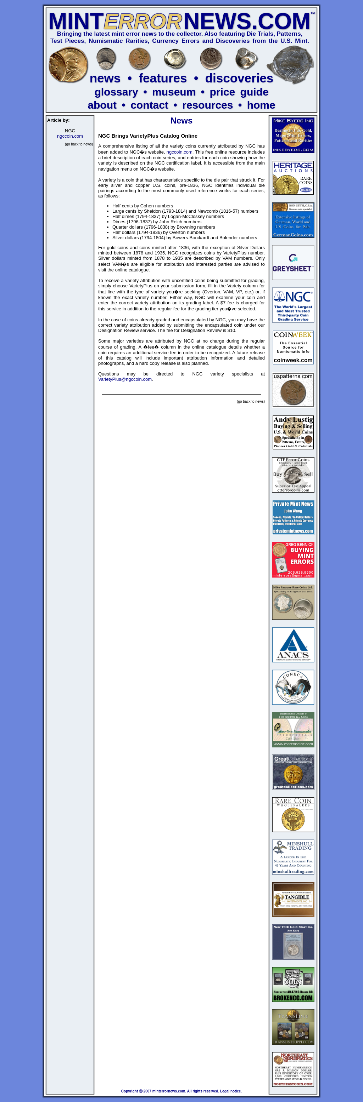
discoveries (239, 78)
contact (149, 105)
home (261, 105)
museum (174, 92)
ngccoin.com (70, 136)
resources (207, 105)
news (105, 78)
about (102, 105)
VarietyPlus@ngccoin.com (125, 379)
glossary (116, 92)
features (163, 78)
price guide (239, 92)
